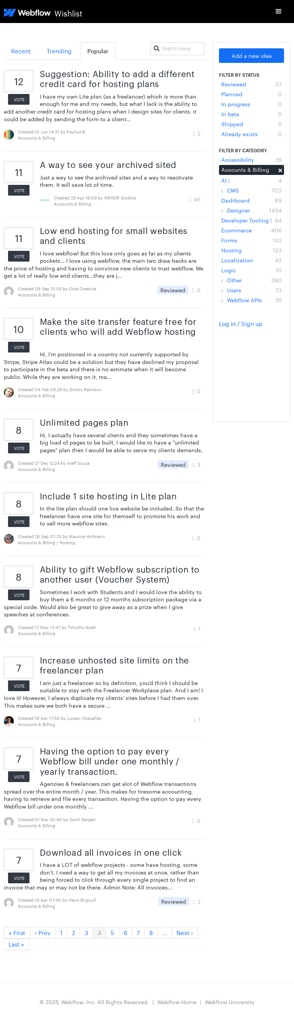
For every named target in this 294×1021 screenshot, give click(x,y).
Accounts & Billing (251, 169)
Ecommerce (251, 230)
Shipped (251, 124)
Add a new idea (252, 55)
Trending (59, 51)
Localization (251, 260)
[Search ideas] (177, 48)
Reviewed (251, 84)
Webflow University (230, 1002)
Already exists (251, 134)
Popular (97, 51)
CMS (251, 190)
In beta (251, 114)
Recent (21, 51)
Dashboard (251, 200)
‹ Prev (43, 933)
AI (251, 180)
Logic (251, 270)
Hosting (251, 250)
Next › (184, 933)
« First (17, 933)
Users (251, 290)
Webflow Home (176, 1002)
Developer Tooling (251, 220)
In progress (251, 104)
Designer (251, 210)
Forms (251, 240)
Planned (251, 94)
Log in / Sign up (241, 323)
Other (251, 280)
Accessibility (251, 159)
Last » (16, 944)
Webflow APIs (251, 300)
